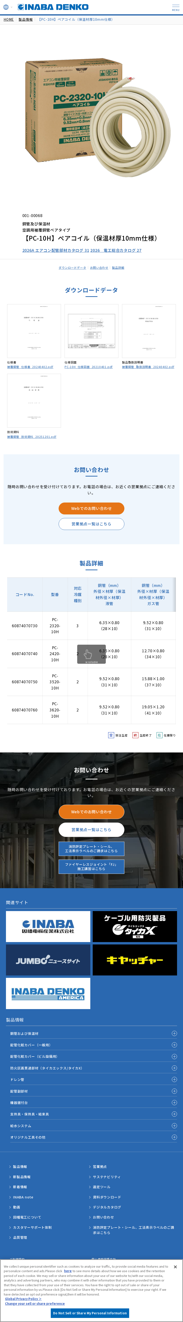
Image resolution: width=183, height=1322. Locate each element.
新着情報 (20, 1186)
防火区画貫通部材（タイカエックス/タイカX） (47, 1068)
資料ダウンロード (107, 1197)
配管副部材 (19, 1091)
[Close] (175, 1267)
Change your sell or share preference (35, 1303)
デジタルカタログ (107, 1207)
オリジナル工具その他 (28, 1137)
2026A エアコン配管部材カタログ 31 (55, 250)
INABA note (23, 1197)
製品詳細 (118, 267)
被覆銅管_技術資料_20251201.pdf (31, 437)
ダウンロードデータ (72, 267)
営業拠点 (100, 1166)
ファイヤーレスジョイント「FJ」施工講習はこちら (91, 866)
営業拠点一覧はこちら (91, 524)
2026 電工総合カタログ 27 (116, 250)
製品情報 (26, 19)
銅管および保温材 (24, 1033)
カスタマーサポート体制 (32, 1227)
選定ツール (102, 1186)
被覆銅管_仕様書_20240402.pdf (30, 367)
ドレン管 (17, 1079)
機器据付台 (19, 1102)
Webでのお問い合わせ (91, 508)
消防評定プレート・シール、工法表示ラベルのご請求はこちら (91, 848)
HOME (9, 19)
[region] (91, 1290)
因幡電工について (27, 1217)
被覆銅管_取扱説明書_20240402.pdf (148, 367)
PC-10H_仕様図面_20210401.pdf (89, 367)
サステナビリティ (107, 1176)
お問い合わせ (99, 267)
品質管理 (20, 1237)
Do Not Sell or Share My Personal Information (90, 1313)
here (68, 1271)
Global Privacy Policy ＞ (23, 1298)
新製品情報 (22, 1176)
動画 (16, 1207)
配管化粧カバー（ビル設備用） (35, 1056)
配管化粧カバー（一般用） (31, 1044)
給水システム (20, 1125)
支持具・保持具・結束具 (29, 1114)
